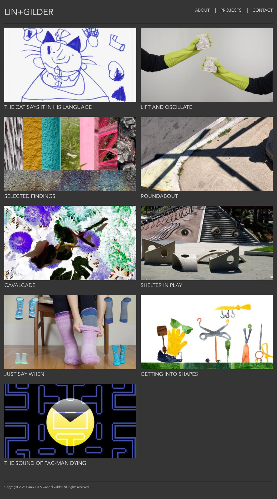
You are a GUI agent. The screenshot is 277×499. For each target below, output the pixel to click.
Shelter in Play (161, 285)
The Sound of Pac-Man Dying (45, 463)
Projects (231, 10)
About (202, 10)
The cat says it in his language (48, 107)
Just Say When (24, 374)
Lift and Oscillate (166, 107)
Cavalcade (19, 285)
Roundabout (159, 196)
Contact (262, 10)
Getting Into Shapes (169, 374)
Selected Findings (29, 196)
